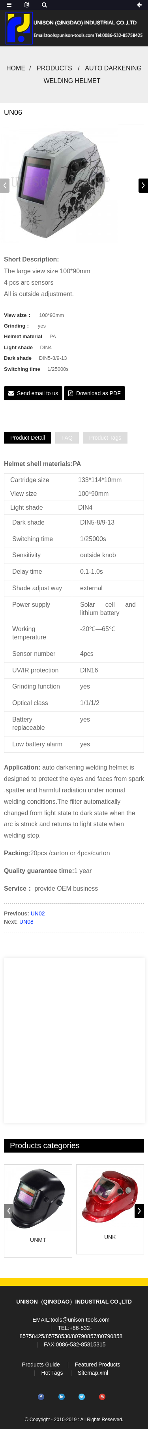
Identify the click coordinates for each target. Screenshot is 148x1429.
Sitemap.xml (93, 1373)
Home (15, 68)
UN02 (38, 913)
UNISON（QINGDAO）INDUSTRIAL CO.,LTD (74, 1301)
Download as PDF (98, 393)
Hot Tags (52, 1373)
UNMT (38, 1240)
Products (54, 68)
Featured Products (97, 1364)
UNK (110, 1237)
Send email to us (37, 393)
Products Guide (41, 1364)
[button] (143, 186)
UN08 (26, 922)
